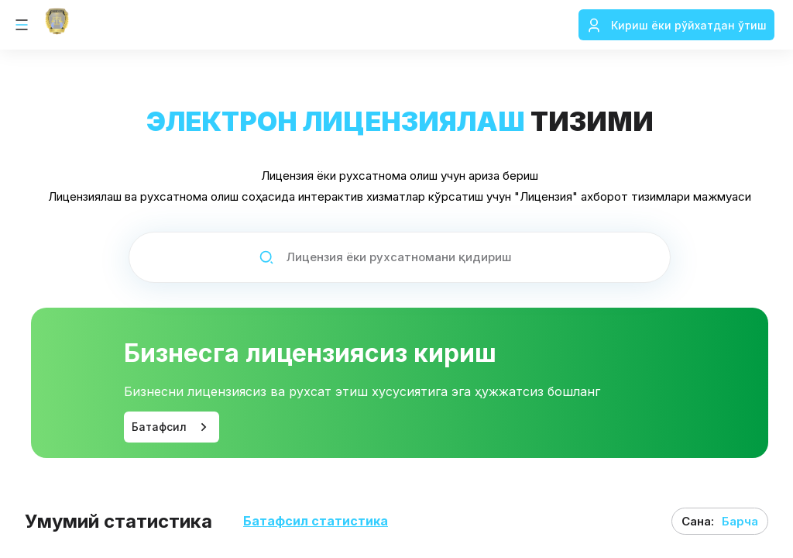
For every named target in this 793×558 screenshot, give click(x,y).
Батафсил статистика (315, 521)
